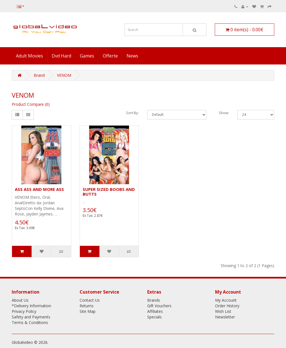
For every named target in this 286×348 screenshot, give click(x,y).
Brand (39, 75)
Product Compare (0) (31, 104)
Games (87, 56)
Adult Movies (29, 56)
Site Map (88, 311)
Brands (153, 300)
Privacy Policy (24, 311)
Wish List (223, 311)
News (132, 56)
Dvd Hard (61, 56)
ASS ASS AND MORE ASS (39, 189)
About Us (20, 300)
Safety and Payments (31, 317)
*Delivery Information (31, 305)
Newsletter (225, 317)
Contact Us (90, 300)
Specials (154, 317)
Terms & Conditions (30, 322)
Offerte (110, 56)
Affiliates (155, 311)
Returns (87, 305)
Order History (227, 305)
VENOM (64, 75)
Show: (224, 112)
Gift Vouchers (159, 305)
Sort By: (132, 112)
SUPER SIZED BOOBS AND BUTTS (109, 191)
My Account (226, 300)
